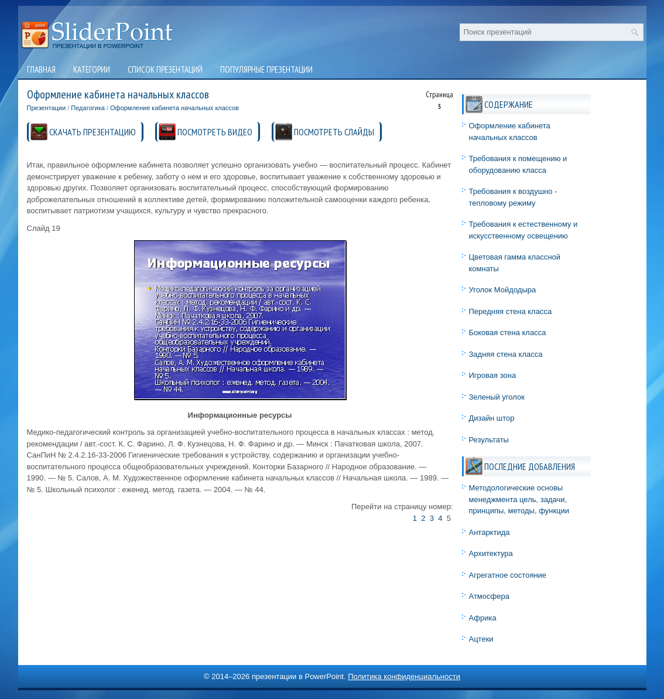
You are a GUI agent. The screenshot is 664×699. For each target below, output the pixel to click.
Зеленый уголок (497, 397)
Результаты (489, 439)
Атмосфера (489, 596)
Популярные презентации (266, 69)
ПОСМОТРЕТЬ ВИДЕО (214, 132)
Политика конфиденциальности (404, 676)
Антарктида (489, 532)
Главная (41, 69)
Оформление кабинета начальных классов (174, 107)
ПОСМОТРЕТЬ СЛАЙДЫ (334, 132)
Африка (483, 617)
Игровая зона (492, 375)
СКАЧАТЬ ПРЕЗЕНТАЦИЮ (92, 132)
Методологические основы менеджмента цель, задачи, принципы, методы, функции (519, 499)
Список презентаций (165, 69)
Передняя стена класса (510, 311)
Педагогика (88, 107)
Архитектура (491, 553)
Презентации (46, 107)
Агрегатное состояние (508, 575)
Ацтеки (481, 639)
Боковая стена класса (507, 332)
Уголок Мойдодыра (502, 289)
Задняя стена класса (506, 354)
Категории (91, 69)
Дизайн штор (492, 418)
